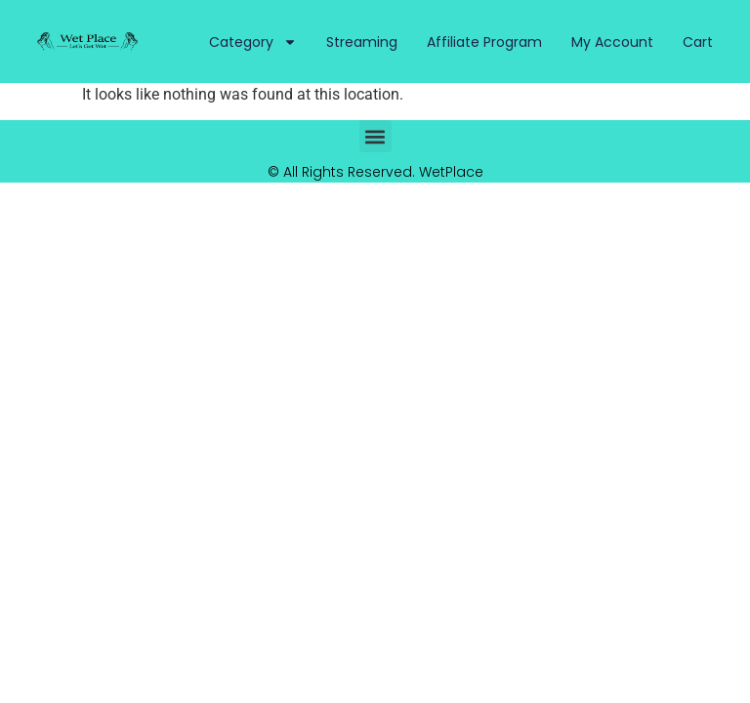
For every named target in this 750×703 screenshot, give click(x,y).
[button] (375, 136)
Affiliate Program (484, 42)
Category (253, 42)
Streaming (361, 42)
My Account (612, 42)
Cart (698, 42)
